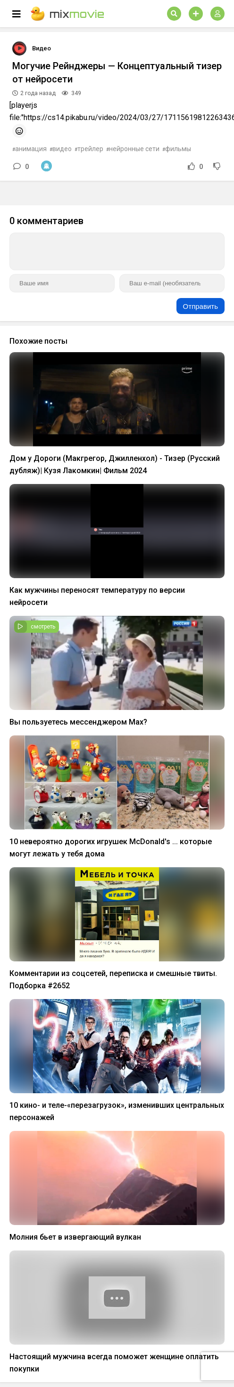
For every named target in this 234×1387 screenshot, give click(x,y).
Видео (41, 48)
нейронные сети (134, 149)
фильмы (178, 149)
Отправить (200, 306)
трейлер (90, 149)
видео (62, 149)
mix (67, 14)
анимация (31, 149)
